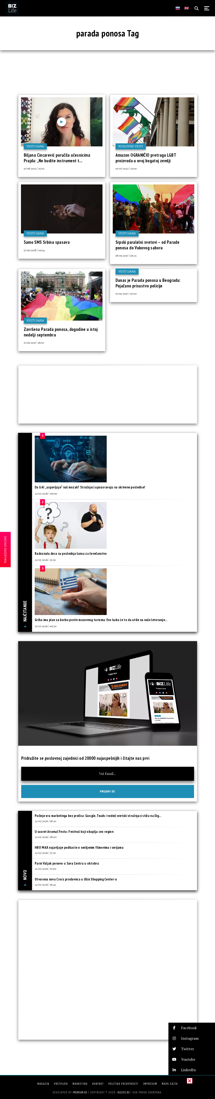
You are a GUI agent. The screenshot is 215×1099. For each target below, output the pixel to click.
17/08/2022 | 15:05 (34, 168)
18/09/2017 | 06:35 (126, 255)
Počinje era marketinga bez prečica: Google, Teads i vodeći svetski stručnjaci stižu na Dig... (98, 815)
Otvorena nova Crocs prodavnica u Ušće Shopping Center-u (76, 879)
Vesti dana (35, 146)
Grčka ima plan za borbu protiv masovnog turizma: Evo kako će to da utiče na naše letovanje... (101, 620)
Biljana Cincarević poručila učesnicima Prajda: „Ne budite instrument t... (57, 157)
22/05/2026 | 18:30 (45, 821)
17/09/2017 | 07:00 (126, 293)
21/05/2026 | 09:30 (45, 626)
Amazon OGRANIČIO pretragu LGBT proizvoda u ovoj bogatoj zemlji (146, 157)
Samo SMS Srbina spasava (47, 242)
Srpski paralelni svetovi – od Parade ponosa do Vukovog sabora (148, 245)
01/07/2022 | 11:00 (126, 168)
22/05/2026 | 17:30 (45, 853)
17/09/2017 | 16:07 (34, 342)
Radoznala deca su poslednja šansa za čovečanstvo (71, 553)
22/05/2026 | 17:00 (45, 868)
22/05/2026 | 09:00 (46, 493)
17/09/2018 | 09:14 (34, 250)
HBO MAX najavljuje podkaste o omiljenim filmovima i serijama (79, 847)
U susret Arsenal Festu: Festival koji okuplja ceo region (74, 831)
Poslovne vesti (130, 146)
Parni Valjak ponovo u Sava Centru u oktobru (67, 863)
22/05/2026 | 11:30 (45, 560)
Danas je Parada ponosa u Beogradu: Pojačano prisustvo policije (148, 283)
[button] (191, 1028)
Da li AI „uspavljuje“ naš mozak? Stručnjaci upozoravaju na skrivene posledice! (90, 487)
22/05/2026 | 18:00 (46, 837)
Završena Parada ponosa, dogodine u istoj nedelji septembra (61, 332)
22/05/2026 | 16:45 (45, 884)
